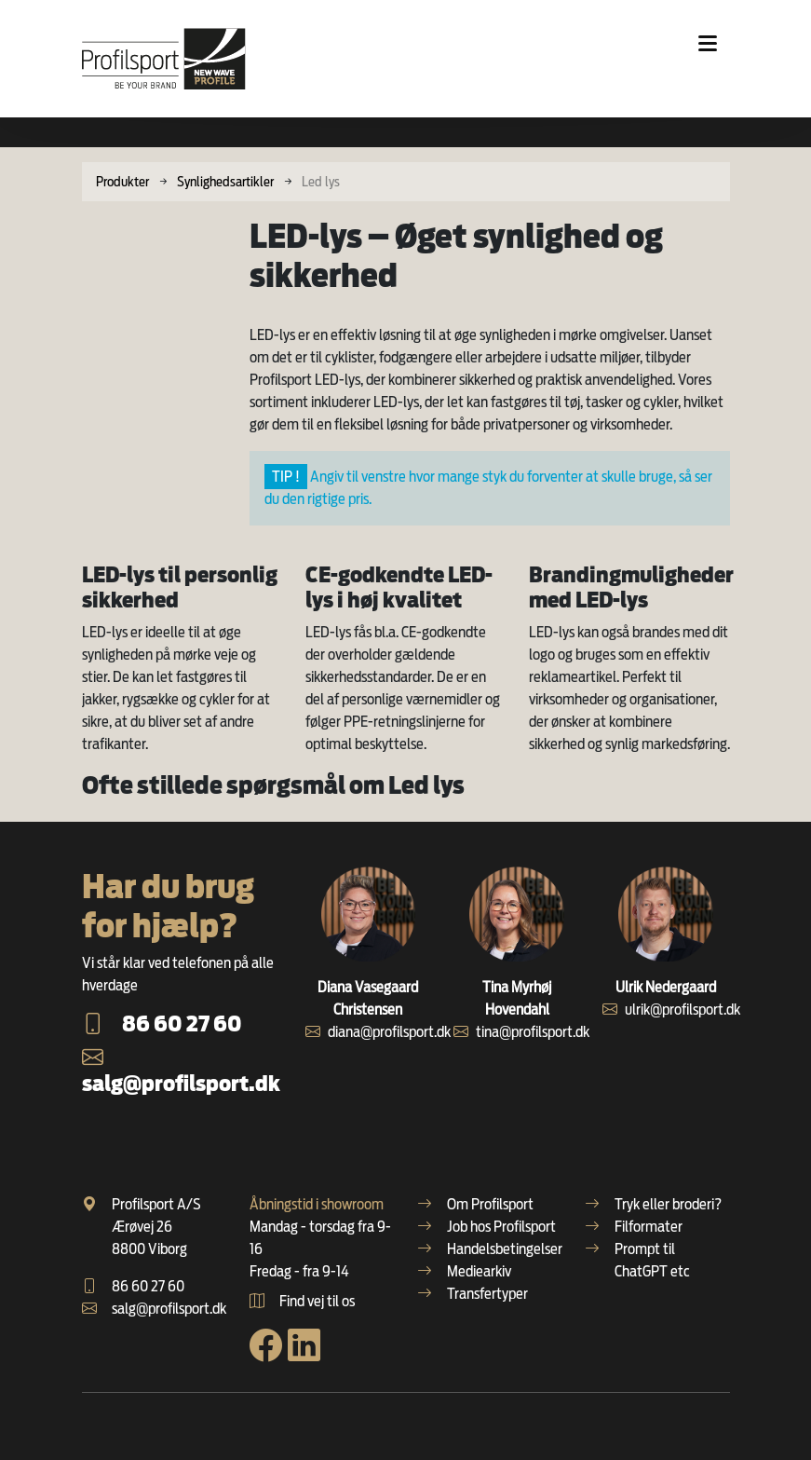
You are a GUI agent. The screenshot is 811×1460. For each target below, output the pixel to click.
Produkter (122, 181)
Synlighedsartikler (225, 181)
